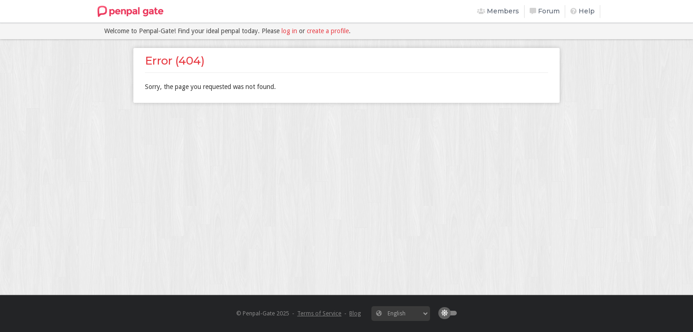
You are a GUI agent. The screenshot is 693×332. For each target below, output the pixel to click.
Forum (545, 11)
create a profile (328, 31)
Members (498, 11)
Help (582, 11)
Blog (355, 313)
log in (289, 31)
